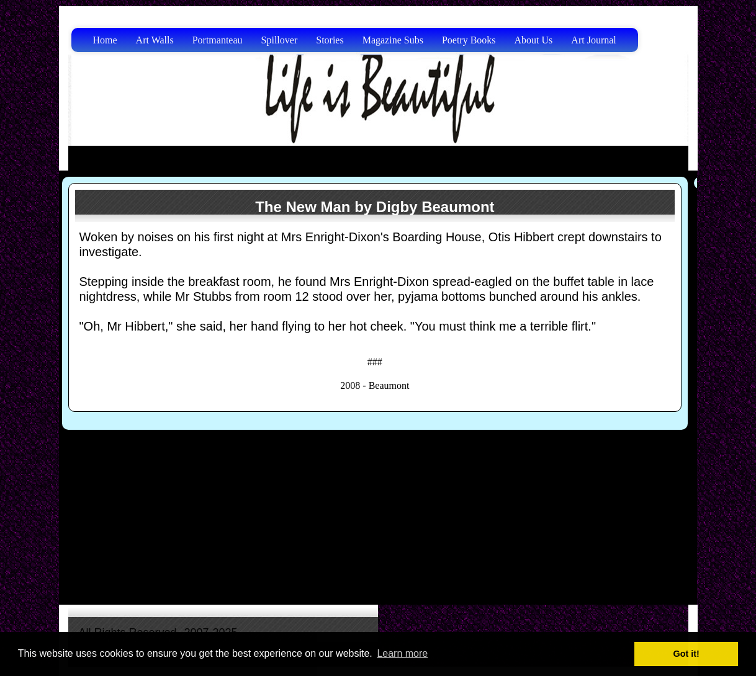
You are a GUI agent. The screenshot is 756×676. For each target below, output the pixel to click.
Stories (329, 40)
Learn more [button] (402, 653)
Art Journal (593, 40)
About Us (534, 40)
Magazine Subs (392, 40)
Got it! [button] (686, 654)
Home (105, 40)
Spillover (279, 40)
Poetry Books (469, 40)
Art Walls (155, 40)
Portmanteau (217, 40)
